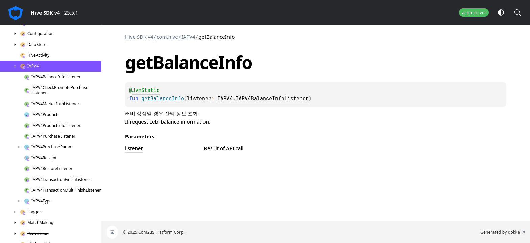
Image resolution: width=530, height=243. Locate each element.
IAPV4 (188, 36)
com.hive (167, 36)
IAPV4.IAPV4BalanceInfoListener (263, 98)
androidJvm (474, 12)
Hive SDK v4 (139, 36)
